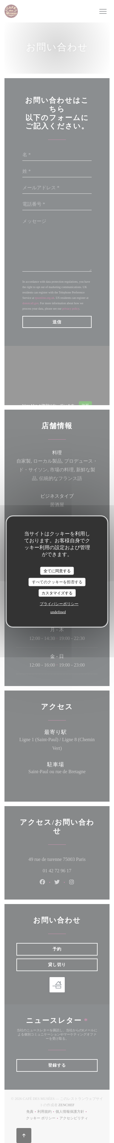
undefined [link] (58, 612)
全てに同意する (57, 570)
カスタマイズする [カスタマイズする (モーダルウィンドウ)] (57, 593)
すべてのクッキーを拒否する (57, 582)
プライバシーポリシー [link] (59, 604)
